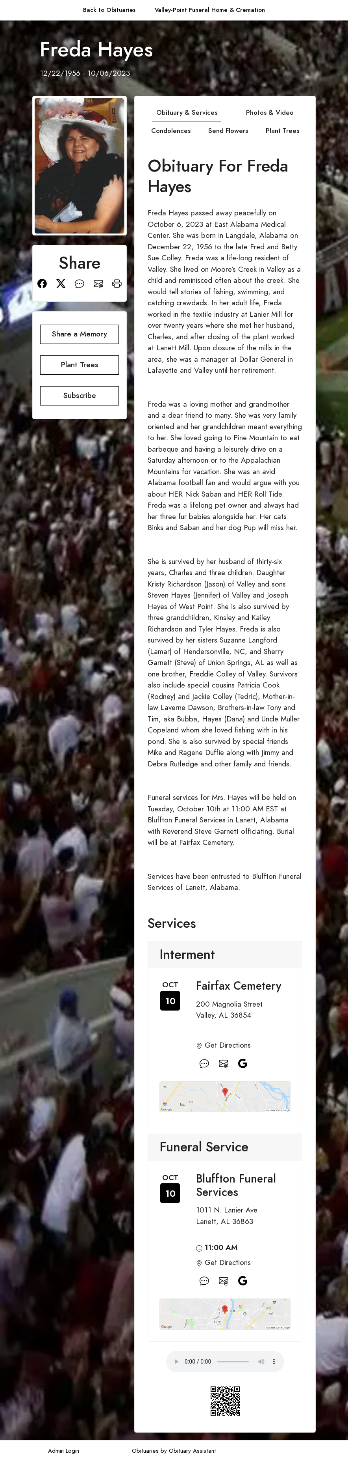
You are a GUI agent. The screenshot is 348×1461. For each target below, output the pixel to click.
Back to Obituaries (109, 10)
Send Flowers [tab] (228, 130)
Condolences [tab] (171, 130)
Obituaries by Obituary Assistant (174, 1450)
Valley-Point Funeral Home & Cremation (210, 10)
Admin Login (63, 1450)
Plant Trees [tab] (282, 130)
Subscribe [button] (79, 395)
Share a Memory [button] (79, 334)
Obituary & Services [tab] (186, 112)
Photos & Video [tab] (270, 112)
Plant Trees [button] (79, 364)
